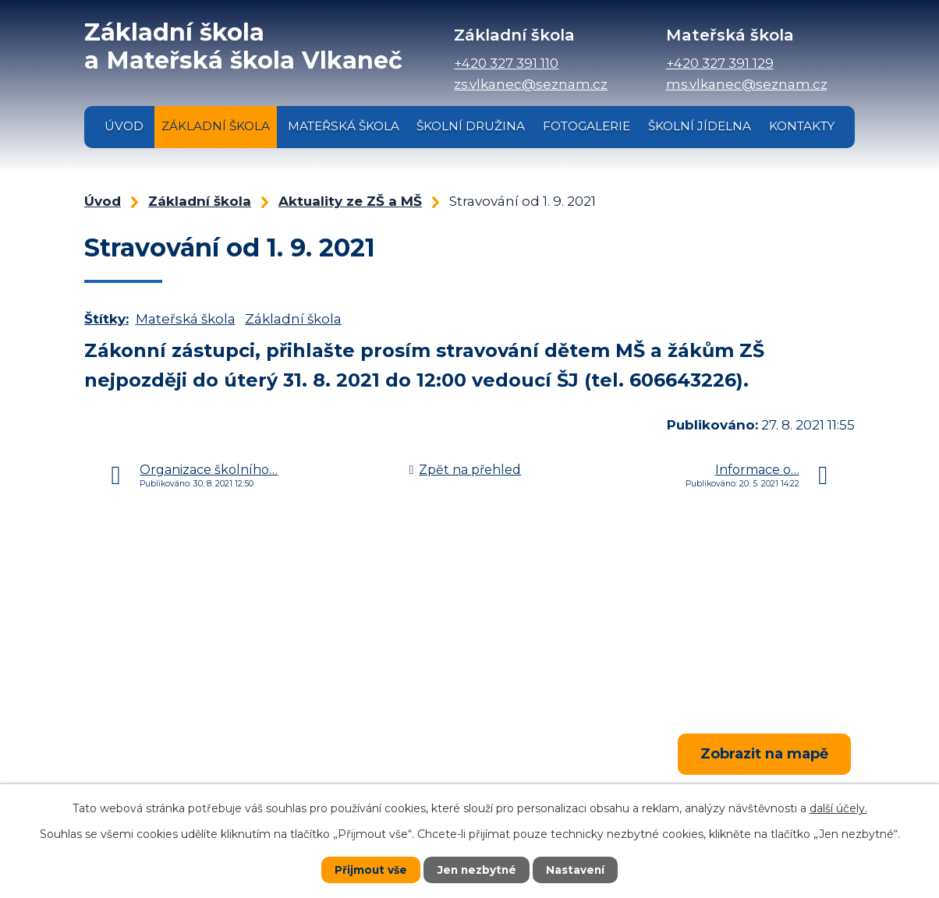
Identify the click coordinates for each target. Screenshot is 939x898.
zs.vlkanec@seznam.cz (531, 84)
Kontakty (801, 125)
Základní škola (215, 125)
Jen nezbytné (477, 870)
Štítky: (106, 319)
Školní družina (470, 125)
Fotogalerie (586, 125)
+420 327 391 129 (720, 63)
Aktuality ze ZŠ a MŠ (350, 201)
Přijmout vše (369, 870)
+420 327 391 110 (506, 63)
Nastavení (577, 870)
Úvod (124, 125)
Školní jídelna (699, 125)
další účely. (838, 808)
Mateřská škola (343, 125)
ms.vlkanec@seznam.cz (746, 84)
